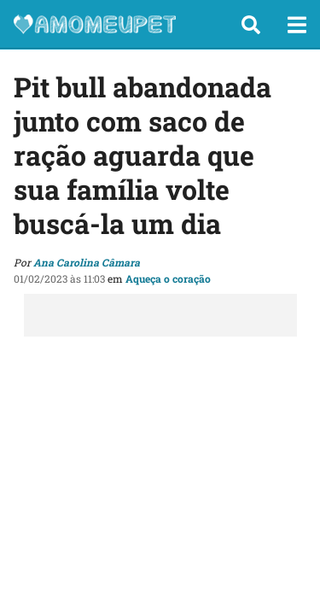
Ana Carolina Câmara (86, 262)
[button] (250, 25)
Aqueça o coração (168, 278)
